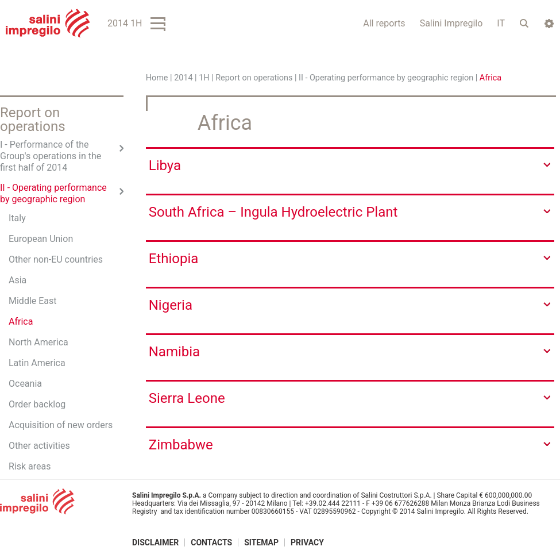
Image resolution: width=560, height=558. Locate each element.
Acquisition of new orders (61, 425)
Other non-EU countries (56, 259)
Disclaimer (155, 542)
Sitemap (261, 542)
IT (501, 23)
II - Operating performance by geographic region (386, 78)
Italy (17, 218)
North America (38, 342)
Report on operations (253, 78)
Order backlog (37, 404)
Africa (21, 321)
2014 (183, 78)
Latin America (37, 362)
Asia (17, 280)
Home (157, 78)
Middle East (33, 300)
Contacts (211, 542)
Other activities (39, 445)
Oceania (25, 383)
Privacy (307, 542)
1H (204, 78)
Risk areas (30, 466)
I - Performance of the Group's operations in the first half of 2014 (50, 156)
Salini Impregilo (451, 23)
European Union (41, 238)
